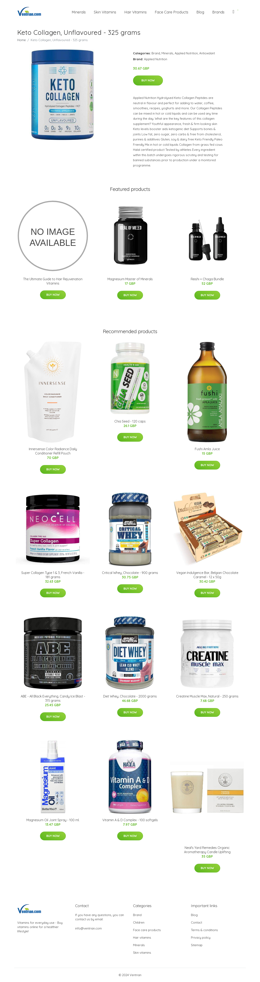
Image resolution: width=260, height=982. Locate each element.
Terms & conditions (204, 930)
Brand (156, 53)
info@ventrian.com (88, 928)
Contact (196, 922)
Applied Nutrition (186, 53)
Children (138, 922)
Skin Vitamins (105, 12)
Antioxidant (207, 53)
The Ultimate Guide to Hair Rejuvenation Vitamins (52, 281)
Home (21, 40)
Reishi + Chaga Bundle (207, 279)
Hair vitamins (142, 937)
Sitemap (197, 945)
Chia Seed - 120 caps (130, 421)
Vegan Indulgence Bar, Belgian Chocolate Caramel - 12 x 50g (207, 575)
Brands (218, 12)
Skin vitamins (142, 953)
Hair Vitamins (135, 12)
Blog (200, 12)
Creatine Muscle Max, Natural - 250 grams (207, 696)
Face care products (147, 930)
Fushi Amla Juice (207, 449)
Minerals (79, 12)
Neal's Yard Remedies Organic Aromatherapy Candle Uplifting (207, 850)
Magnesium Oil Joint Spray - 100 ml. (52, 820)
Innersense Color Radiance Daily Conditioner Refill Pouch (53, 451)
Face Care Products (171, 12)
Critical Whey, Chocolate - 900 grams (130, 573)
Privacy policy (200, 937)
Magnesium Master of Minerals (130, 279)
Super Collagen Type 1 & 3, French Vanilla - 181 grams (52, 575)
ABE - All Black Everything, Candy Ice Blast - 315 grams (53, 698)
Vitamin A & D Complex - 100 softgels (130, 820)
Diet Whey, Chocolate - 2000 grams (130, 696)
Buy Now (148, 80)
